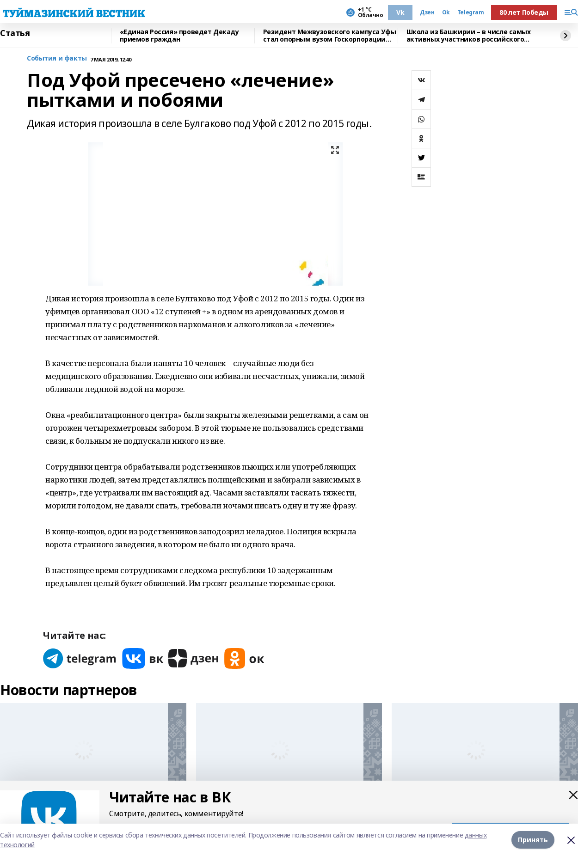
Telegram (470, 12)
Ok (446, 12)
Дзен (427, 12)
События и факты (57, 58)
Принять (533, 839)
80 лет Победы (523, 12)
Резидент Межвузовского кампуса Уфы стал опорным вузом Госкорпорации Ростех (329, 35)
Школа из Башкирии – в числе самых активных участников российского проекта (468, 35)
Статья (15, 33)
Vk (400, 12)
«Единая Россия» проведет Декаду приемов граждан (179, 35)
